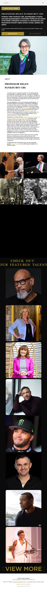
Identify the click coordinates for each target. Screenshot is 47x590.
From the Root (27, 586)
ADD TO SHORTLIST (35, 33)
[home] (21, 2)
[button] (43, 3)
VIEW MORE (23, 568)
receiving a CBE (16, 143)
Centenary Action (29, 110)
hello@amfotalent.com (19, 581)
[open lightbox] (12, 165)
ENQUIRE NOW (12, 33)
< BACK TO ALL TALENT (11, 8)
